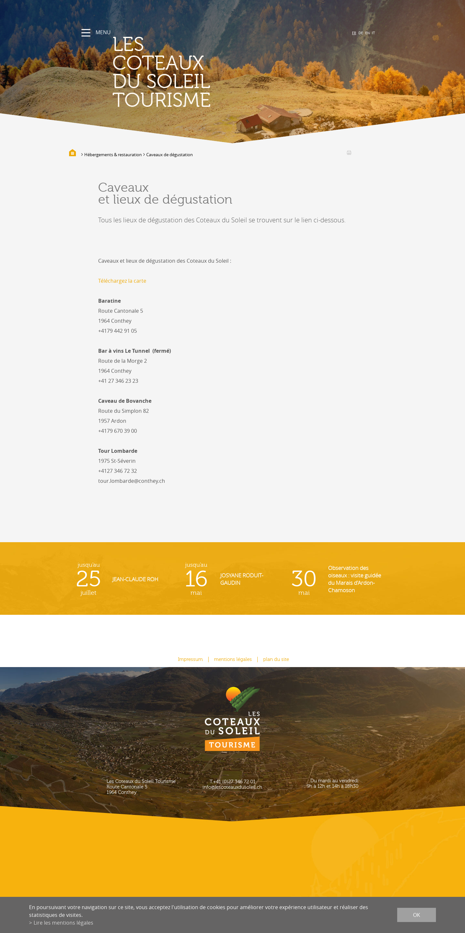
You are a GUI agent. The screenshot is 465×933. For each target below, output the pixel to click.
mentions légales (233, 659)
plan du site (276, 659)
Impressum (190, 659)
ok (416, 914)
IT (373, 32)
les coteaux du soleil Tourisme (161, 72)
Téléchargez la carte (122, 280)
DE (360, 32)
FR (354, 32)
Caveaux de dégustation (169, 154)
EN (367, 32)
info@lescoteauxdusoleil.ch (232, 787)
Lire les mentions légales (63, 922)
